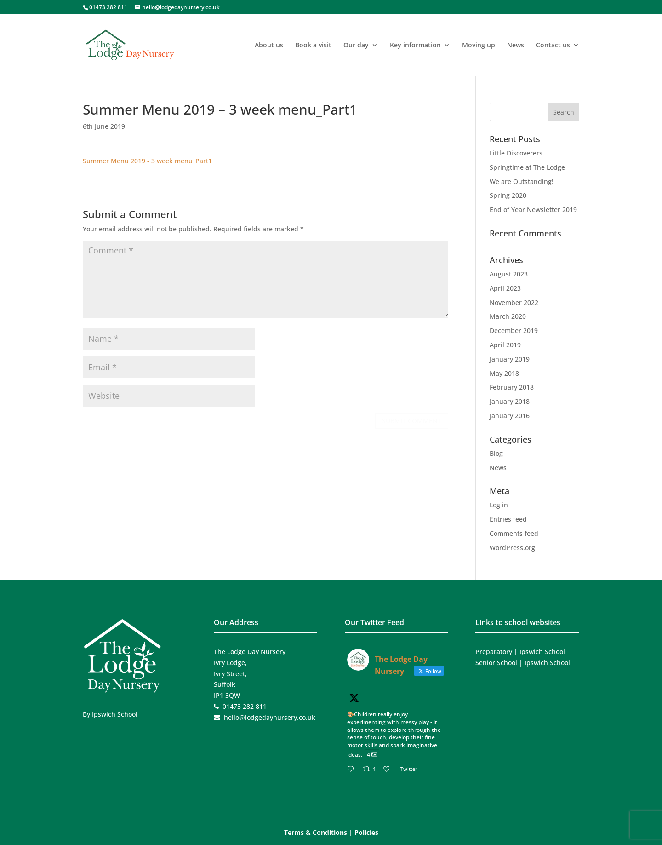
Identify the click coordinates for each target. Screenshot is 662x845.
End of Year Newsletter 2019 (533, 209)
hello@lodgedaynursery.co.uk (269, 717)
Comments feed (514, 533)
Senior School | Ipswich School (522, 662)
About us (269, 45)
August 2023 (509, 274)
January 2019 (510, 359)
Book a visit (313, 45)
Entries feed (508, 519)
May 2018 (504, 373)
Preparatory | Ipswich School (520, 651)
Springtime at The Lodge (527, 167)
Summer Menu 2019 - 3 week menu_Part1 (147, 160)
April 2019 (505, 344)
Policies (366, 832)
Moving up (478, 45)
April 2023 (505, 288)
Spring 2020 (508, 195)
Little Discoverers (516, 153)
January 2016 (510, 415)
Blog (496, 453)
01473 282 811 (108, 7)
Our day (356, 45)
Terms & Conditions (315, 832)
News (515, 45)
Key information (415, 45)
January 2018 (510, 401)
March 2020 (508, 316)
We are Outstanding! (522, 181)
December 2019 (514, 330)
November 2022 (514, 302)
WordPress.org (512, 547)
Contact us (553, 45)
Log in (499, 504)
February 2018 (512, 387)
